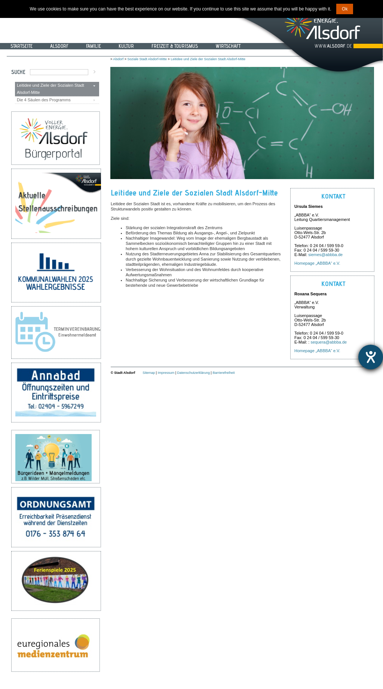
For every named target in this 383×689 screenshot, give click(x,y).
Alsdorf (59, 46)
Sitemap (149, 373)
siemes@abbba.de (325, 254)
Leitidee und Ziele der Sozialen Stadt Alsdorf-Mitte (50, 89)
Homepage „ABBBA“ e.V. (317, 263)
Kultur (126, 46)
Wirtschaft (227, 46)
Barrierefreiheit (223, 373)
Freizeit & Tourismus (174, 46)
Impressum (166, 373)
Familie (93, 46)
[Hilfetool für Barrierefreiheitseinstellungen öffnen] (370, 357)
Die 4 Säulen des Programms (44, 100)
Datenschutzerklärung (193, 373)
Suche (18, 72)
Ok (344, 9)
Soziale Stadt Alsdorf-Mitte (147, 59)
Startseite (21, 46)
